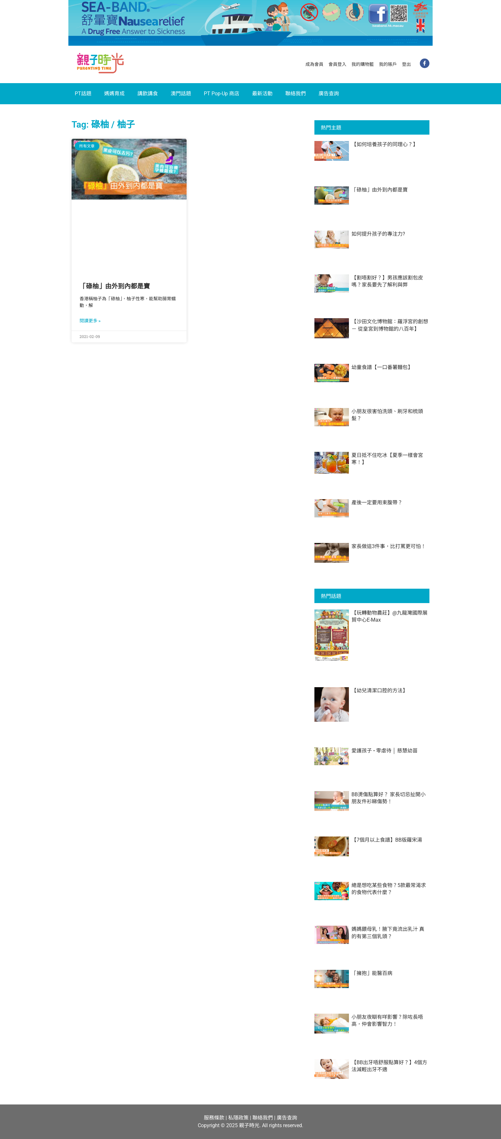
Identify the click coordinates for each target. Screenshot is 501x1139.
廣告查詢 (329, 93)
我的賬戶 (388, 64)
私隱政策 (238, 1118)
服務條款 (214, 1118)
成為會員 (314, 64)
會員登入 (337, 64)
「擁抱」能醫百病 (371, 973)
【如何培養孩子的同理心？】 (384, 144)
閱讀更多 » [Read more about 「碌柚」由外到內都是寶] (90, 320)
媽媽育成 (114, 93)
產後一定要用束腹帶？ (377, 502)
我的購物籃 (362, 64)
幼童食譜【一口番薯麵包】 (382, 367)
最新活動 (262, 93)
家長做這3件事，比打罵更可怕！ (388, 546)
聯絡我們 (295, 93)
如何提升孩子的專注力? (378, 234)
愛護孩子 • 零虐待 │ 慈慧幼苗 (384, 751)
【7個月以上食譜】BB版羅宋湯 (386, 840)
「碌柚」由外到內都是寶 (115, 286)
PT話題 (83, 93)
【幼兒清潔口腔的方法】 (379, 690)
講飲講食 (147, 93)
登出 (406, 64)
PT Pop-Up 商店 (221, 93)
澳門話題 (181, 93)
